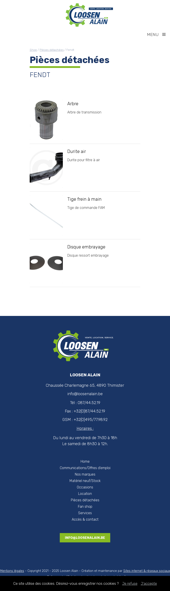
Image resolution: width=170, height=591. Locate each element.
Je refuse (129, 583)
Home (85, 461)
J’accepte (149, 583)
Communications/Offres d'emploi (85, 468)
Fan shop (85, 506)
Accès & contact (85, 519)
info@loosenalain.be (85, 538)
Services (85, 513)
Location (85, 494)
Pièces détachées (52, 50)
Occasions (85, 487)
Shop (33, 50)
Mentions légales (12, 571)
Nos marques (85, 474)
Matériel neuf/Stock (85, 481)
